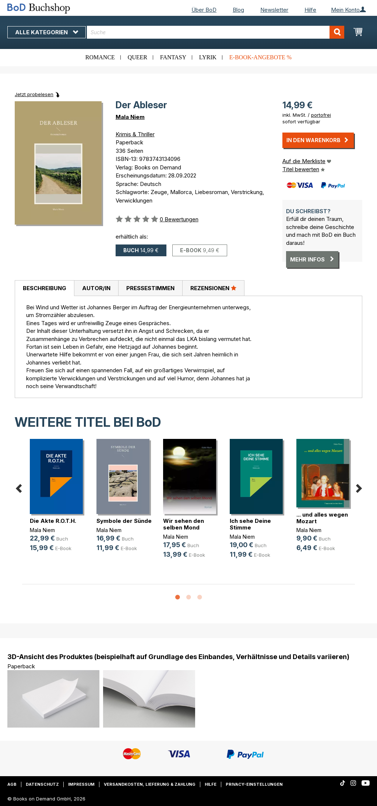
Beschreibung (44, 288)
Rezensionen (213, 288)
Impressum (81, 784)
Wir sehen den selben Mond (183, 524)
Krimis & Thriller (135, 134)
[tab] (44, 288)
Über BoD (203, 9)
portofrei (321, 115)
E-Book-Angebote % (260, 57)
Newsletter (274, 9)
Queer (137, 57)
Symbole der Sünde (124, 520)
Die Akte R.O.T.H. (53, 520)
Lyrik (207, 57)
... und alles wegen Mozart (322, 518)
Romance (100, 57)
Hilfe (310, 9)
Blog (238, 9)
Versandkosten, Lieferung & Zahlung (149, 784)
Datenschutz (42, 784)
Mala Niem (130, 116)
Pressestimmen (150, 288)
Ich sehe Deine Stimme (250, 524)
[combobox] (215, 32)
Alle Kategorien (46, 32)
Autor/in (96, 288)
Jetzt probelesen (34, 94)
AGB (12, 784)
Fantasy (173, 57)
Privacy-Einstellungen (254, 784)
